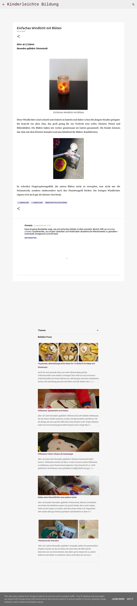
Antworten (30, 238)
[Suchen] (133, 4)
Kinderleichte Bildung (33, 4)
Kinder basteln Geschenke (56, 202)
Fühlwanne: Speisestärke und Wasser (53, 411)
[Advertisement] (68, 303)
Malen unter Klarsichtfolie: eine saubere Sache (57, 497)
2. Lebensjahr (23, 202)
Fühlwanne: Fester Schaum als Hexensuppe (55, 454)
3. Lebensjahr (37, 202)
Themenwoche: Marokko (48, 541)
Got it (130, 599)
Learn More (118, 599)
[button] (18, 36)
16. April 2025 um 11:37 (42, 225)
